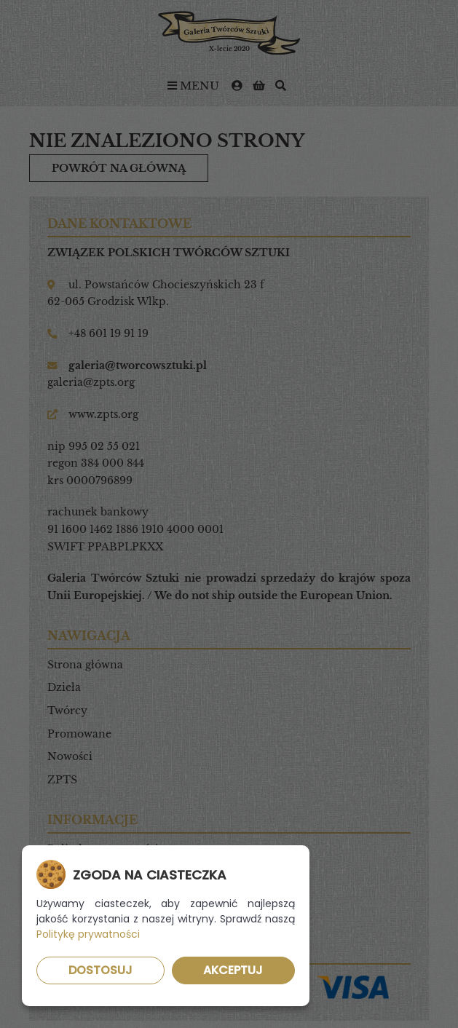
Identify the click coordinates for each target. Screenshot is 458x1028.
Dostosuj (100, 970)
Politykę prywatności (88, 934)
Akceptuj (233, 970)
